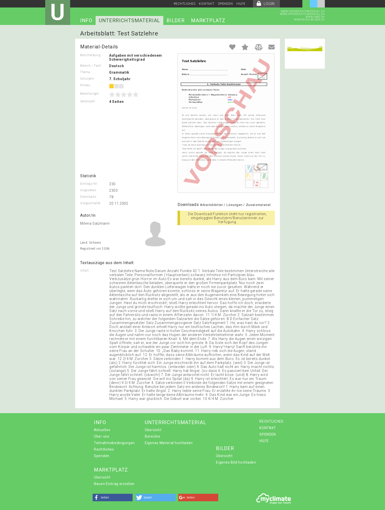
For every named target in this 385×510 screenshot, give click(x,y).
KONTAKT (206, 3)
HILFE (240, 3)
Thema (85, 72)
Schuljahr (87, 78)
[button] (113, 497)
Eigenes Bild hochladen (236, 462)
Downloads (88, 196)
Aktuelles (102, 430)
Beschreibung (90, 55)
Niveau (85, 85)
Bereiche (152, 436)
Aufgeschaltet (90, 203)
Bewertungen (89, 93)
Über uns (101, 436)
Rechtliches (104, 449)
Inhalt (84, 270)
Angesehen (88, 190)
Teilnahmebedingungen (114, 443)
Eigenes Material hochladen (169, 443)
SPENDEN (225, 3)
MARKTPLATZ (208, 20)
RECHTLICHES (184, 3)
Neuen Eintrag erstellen (114, 484)
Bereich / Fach (90, 65)
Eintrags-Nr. (89, 183)
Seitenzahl (87, 101)
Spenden (101, 456)
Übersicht (153, 430)
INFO (86, 20)
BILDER (176, 20)
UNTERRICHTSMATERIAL (129, 20)
